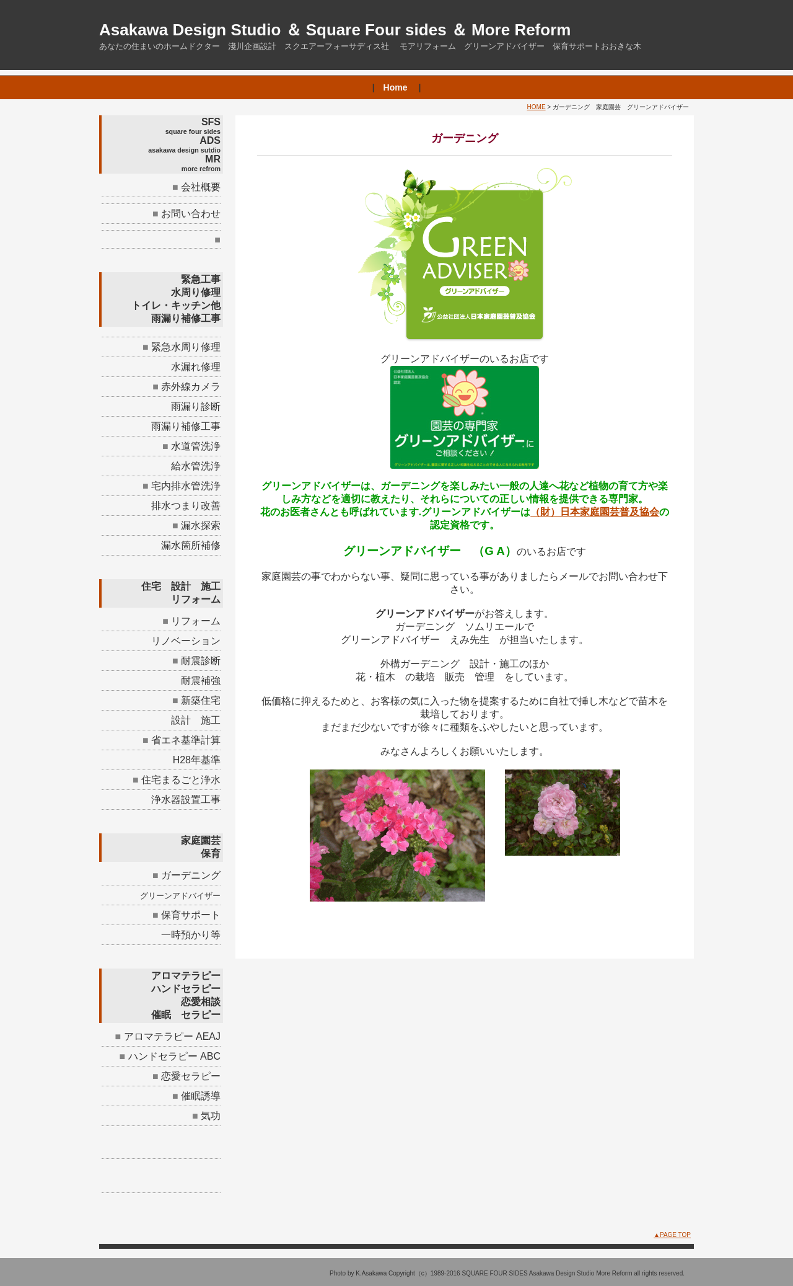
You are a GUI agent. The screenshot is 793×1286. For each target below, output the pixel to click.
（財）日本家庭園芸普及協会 (594, 512)
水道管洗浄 (196, 446)
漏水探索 (201, 525)
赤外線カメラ (191, 386)
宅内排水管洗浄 (186, 486)
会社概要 (201, 187)
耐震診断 (201, 660)
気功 (211, 1116)
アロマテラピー (158, 1036)
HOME (536, 107)
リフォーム (196, 621)
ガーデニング (191, 875)
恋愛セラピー (191, 1076)
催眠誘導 (201, 1096)
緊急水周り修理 (190, 347)
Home (395, 87)
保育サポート (191, 915)
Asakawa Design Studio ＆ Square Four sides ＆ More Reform (335, 29)
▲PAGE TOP (672, 1234)
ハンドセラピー (163, 1056)
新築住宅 (201, 700)
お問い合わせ (191, 213)
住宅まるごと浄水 (181, 779)
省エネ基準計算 (186, 740)
